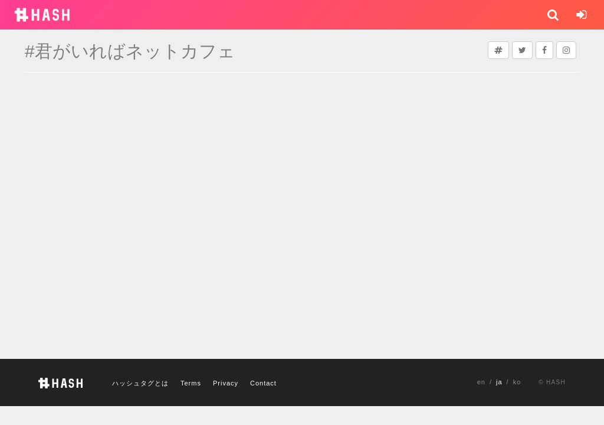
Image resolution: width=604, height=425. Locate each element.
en (481, 381)
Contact (263, 383)
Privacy (225, 383)
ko (517, 381)
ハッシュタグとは (140, 383)
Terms (190, 383)
